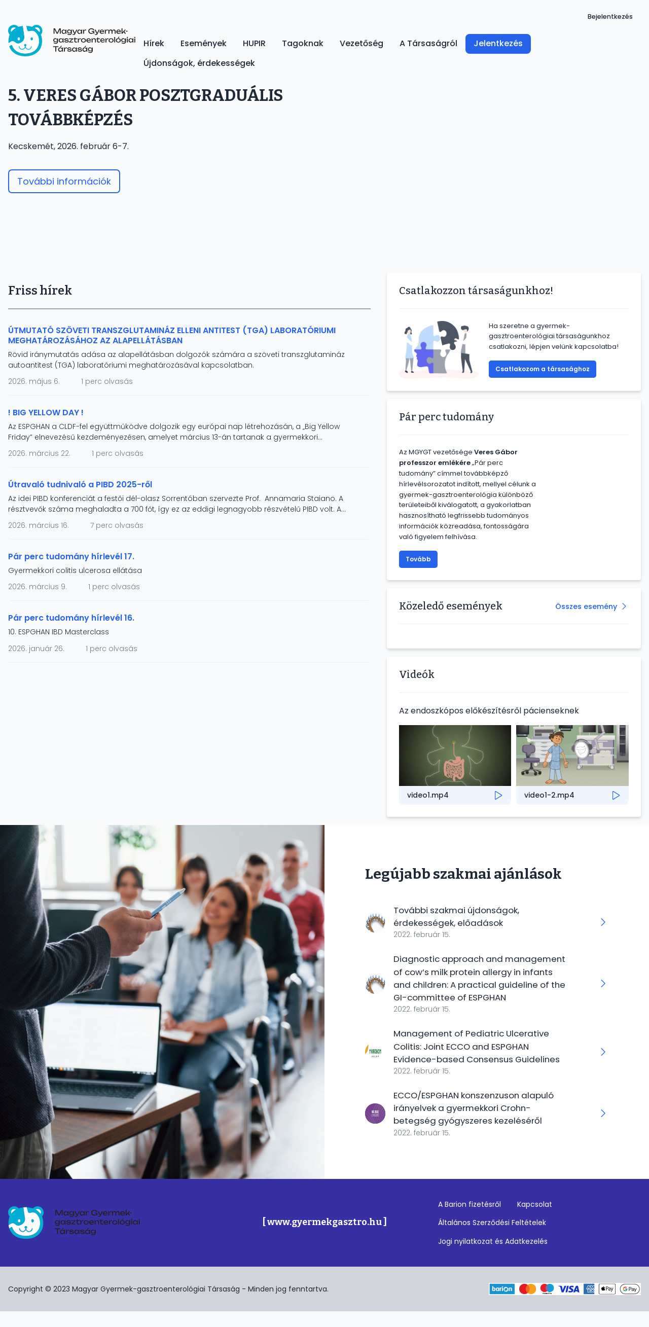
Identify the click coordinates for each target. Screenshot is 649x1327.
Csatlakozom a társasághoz (542, 369)
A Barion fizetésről (469, 1219)
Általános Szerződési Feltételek (492, 1238)
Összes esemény (586, 606)
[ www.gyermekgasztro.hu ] (325, 1237)
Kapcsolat (534, 1219)
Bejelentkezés (610, 16)
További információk (64, 181)
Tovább (418, 559)
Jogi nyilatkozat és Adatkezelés (493, 1256)
